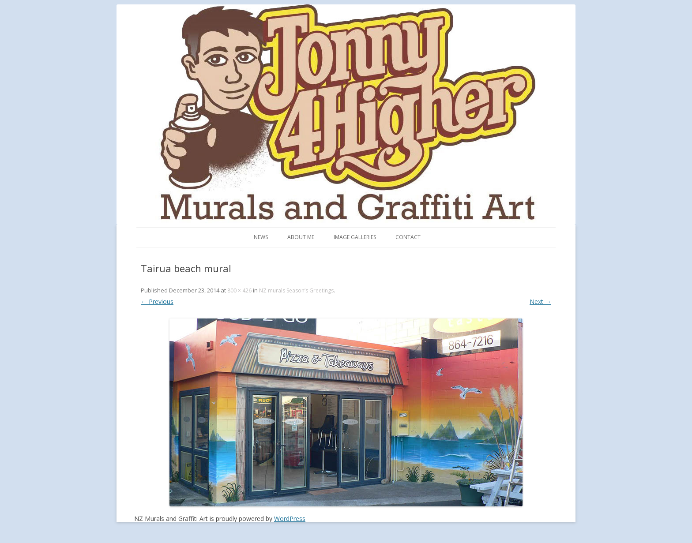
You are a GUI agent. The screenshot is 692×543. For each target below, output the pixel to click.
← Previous (157, 301)
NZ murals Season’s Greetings (296, 290)
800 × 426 (239, 290)
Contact (408, 237)
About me (300, 237)
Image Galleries (355, 237)
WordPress (289, 518)
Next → (540, 301)
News (261, 237)
